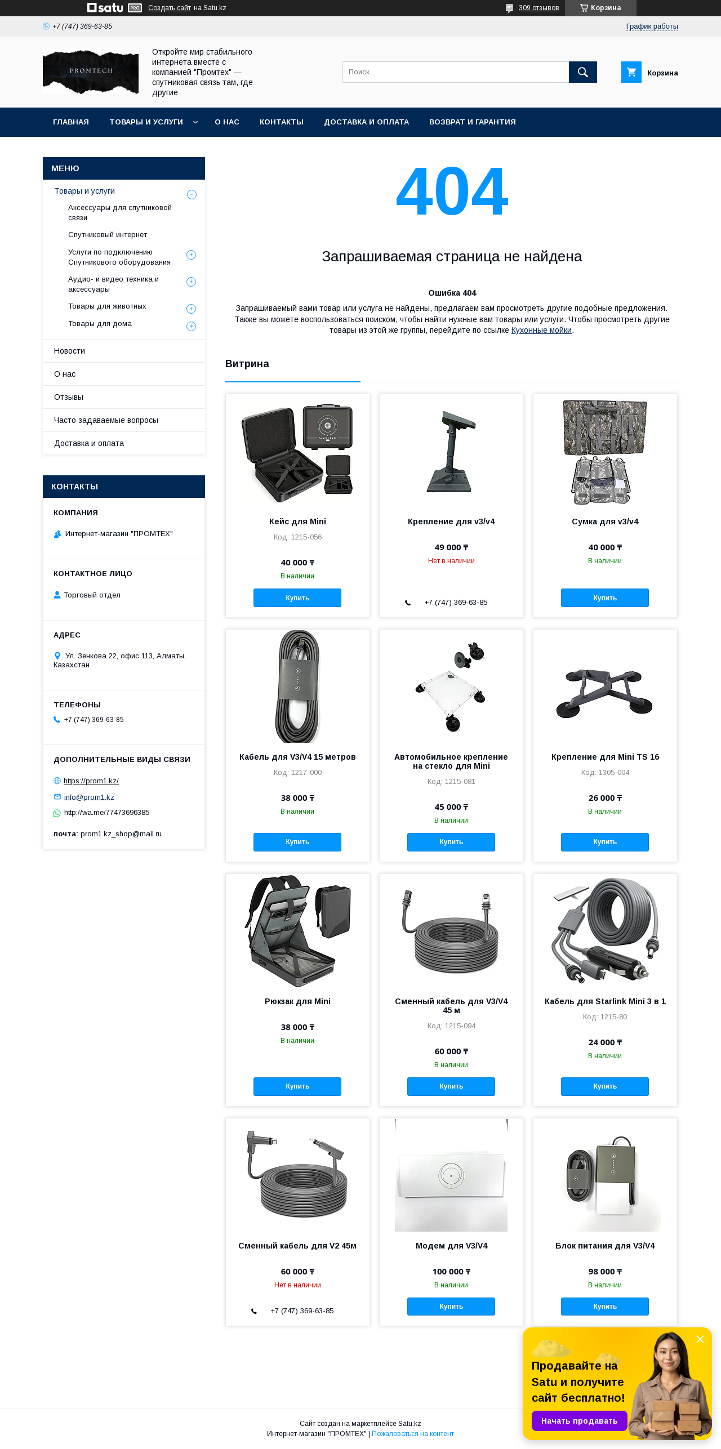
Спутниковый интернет (107, 234)
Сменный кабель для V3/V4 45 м (451, 1006)
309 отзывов (539, 8)
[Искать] (583, 72)
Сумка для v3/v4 (605, 521)
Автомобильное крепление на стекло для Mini (451, 761)
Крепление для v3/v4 (451, 521)
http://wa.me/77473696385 (106, 812)
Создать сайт (169, 8)
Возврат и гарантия (472, 122)
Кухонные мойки (541, 330)
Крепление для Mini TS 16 (605, 756)
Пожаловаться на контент (413, 1434)
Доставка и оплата (366, 122)
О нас (227, 122)
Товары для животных (107, 306)
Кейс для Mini (297, 521)
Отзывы (68, 397)
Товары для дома (100, 323)
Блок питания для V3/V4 (605, 1245)
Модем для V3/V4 (451, 1245)
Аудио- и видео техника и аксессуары (113, 284)
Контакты (282, 122)
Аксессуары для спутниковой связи (120, 212)
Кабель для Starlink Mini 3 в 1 (605, 1001)
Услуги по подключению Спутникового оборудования (119, 257)
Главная (71, 122)
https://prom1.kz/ (91, 781)
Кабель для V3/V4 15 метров (297, 756)
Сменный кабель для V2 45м (297, 1245)
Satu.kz (409, 1424)
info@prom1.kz (89, 796)
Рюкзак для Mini (298, 1001)
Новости (69, 350)
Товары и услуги (146, 122)
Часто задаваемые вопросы (106, 420)
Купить (297, 598)
